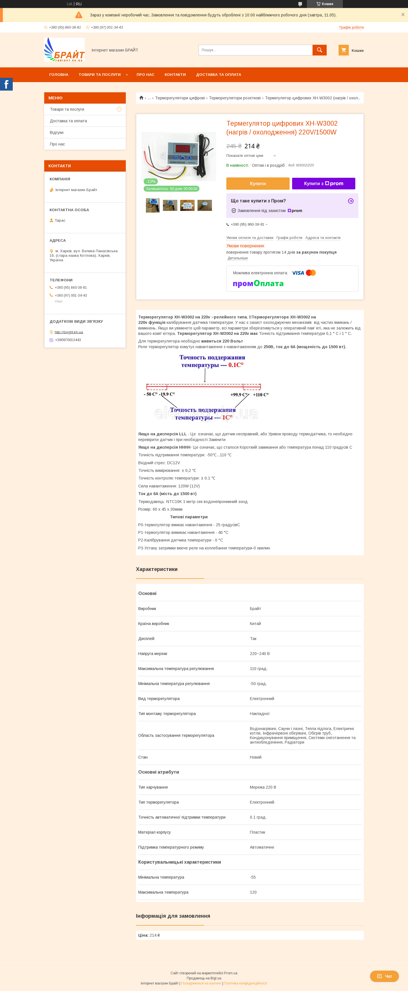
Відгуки (56, 132)
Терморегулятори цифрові (180, 98)
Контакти (175, 74)
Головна (58, 74)
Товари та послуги (99, 74)
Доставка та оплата (218, 74)
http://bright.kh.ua (69, 332)
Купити (258, 183)
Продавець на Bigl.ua (204, 978)
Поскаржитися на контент (201, 983)
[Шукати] (320, 50)
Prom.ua (230, 973)
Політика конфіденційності (245, 983)
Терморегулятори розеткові (235, 98)
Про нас (145, 74)
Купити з (323, 183)
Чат (384, 976)
